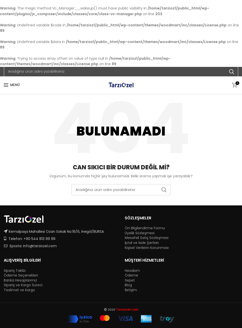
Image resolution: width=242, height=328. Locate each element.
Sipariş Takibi (15, 270)
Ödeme (131, 275)
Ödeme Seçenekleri (21, 275)
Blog (128, 285)
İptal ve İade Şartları (142, 242)
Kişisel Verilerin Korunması (147, 247)
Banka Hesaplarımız (20, 280)
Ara (231, 71)
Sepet (130, 280)
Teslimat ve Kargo (19, 290)
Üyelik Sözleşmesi (140, 233)
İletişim (131, 290)
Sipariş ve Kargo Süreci (23, 285)
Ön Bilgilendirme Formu (145, 228)
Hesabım (132, 270)
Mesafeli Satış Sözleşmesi (146, 237)
